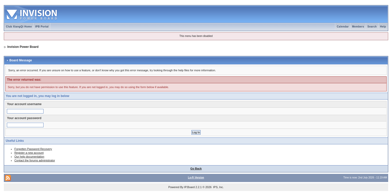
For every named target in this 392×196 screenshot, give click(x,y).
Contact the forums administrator (34, 160)
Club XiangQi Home (19, 26)
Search (372, 26)
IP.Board (189, 187)
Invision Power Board (23, 47)
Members (358, 26)
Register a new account (29, 152)
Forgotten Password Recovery (33, 148)
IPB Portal (42, 26)
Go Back (196, 168)
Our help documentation (29, 156)
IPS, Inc (218, 187)
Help (383, 26)
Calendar (343, 26)
